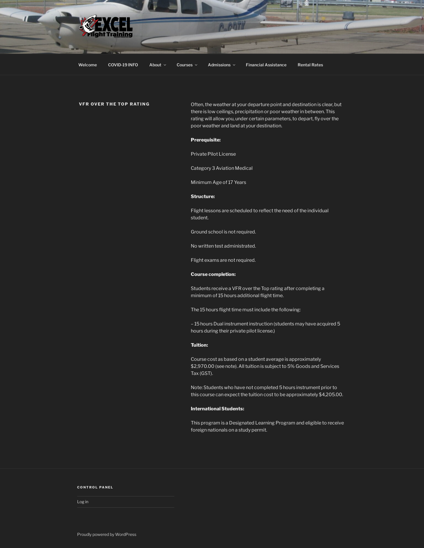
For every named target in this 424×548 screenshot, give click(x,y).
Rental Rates (310, 64)
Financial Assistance (266, 64)
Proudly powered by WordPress (106, 534)
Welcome (87, 64)
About (158, 64)
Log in (82, 501)
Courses (187, 64)
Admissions (222, 64)
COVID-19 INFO (123, 64)
